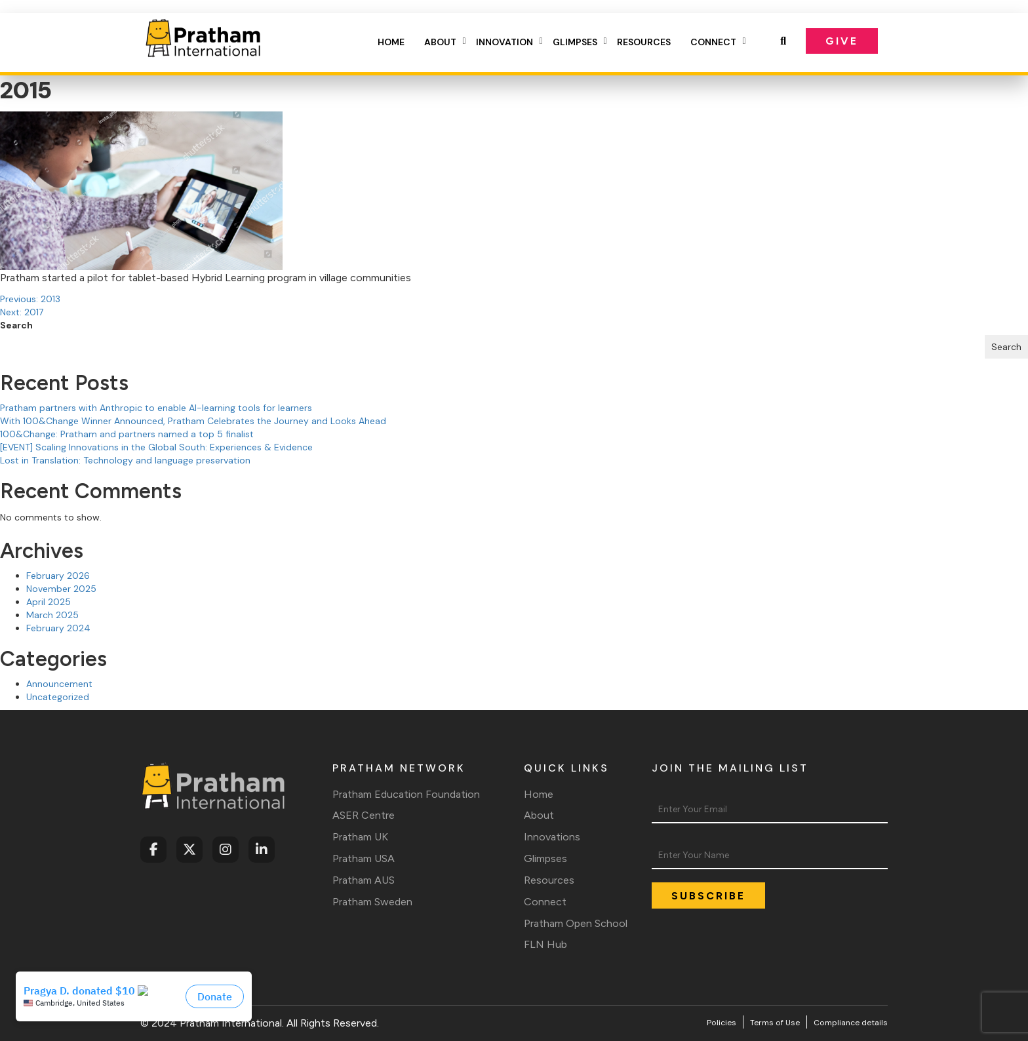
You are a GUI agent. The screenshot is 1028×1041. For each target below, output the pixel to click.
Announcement (59, 684)
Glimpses (575, 42)
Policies (721, 1022)
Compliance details (851, 1022)
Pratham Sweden (372, 901)
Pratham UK (360, 837)
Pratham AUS (363, 880)
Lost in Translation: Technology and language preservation (125, 460)
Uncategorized (57, 697)
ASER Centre (363, 815)
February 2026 (58, 575)
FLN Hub (545, 944)
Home (391, 42)
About (440, 42)
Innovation (504, 42)
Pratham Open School (575, 923)
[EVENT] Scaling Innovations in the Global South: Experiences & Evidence (156, 447)
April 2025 (48, 602)
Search (16, 325)
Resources (644, 42)
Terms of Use (775, 1022)
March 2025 (52, 615)
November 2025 (61, 589)
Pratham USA (363, 858)
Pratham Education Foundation (406, 794)
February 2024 (58, 628)
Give (841, 41)
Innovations (552, 837)
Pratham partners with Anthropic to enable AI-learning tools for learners (156, 408)
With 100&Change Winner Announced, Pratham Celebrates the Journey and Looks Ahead (193, 421)
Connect (713, 42)
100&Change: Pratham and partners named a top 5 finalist (127, 434)
